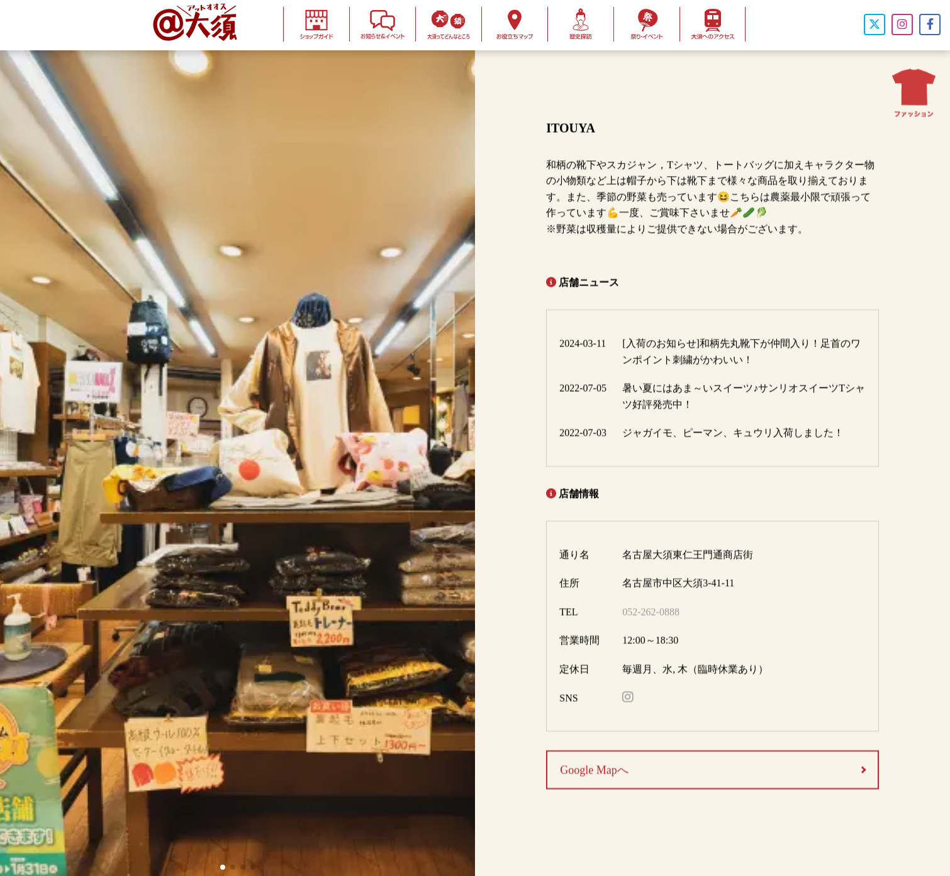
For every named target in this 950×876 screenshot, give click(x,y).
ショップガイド (316, 24)
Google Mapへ (594, 773)
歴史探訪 (580, 24)
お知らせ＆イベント (382, 24)
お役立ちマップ (514, 24)
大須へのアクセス (712, 24)
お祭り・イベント (646, 24)
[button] (222, 867)
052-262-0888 (650, 615)
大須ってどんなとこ (448, 24)
